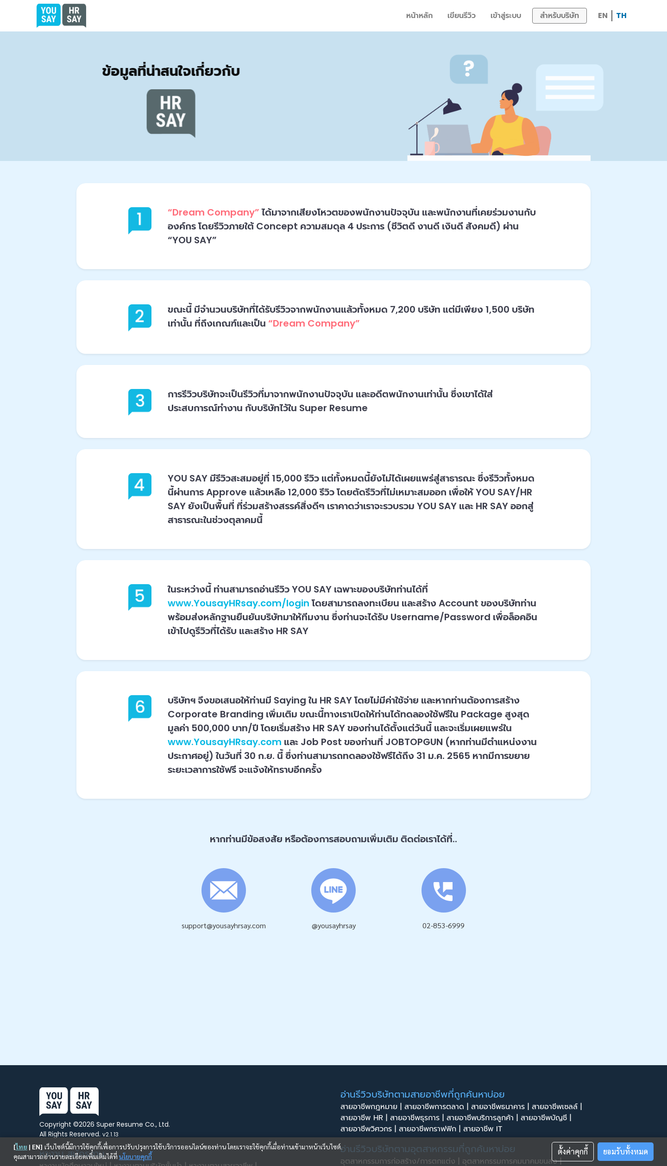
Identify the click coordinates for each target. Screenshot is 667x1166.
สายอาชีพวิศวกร (369, 1129)
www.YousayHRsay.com (225, 741)
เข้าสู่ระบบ (506, 15)
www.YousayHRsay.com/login (238, 603)
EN (603, 15)
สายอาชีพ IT (485, 1129)
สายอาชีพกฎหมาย (372, 1106)
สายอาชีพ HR (365, 1117)
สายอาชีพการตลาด (437, 1106)
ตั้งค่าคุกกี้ (573, 1151)
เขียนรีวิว (461, 15)
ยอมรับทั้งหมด (625, 1151)
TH (621, 15)
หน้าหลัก (419, 15)
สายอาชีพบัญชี (547, 1117)
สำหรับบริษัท (559, 15)
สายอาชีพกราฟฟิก (431, 1129)
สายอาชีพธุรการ (418, 1117)
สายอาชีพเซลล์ (558, 1106)
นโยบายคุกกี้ (135, 1156)
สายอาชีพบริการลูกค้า (484, 1117)
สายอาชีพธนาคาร (501, 1106)
